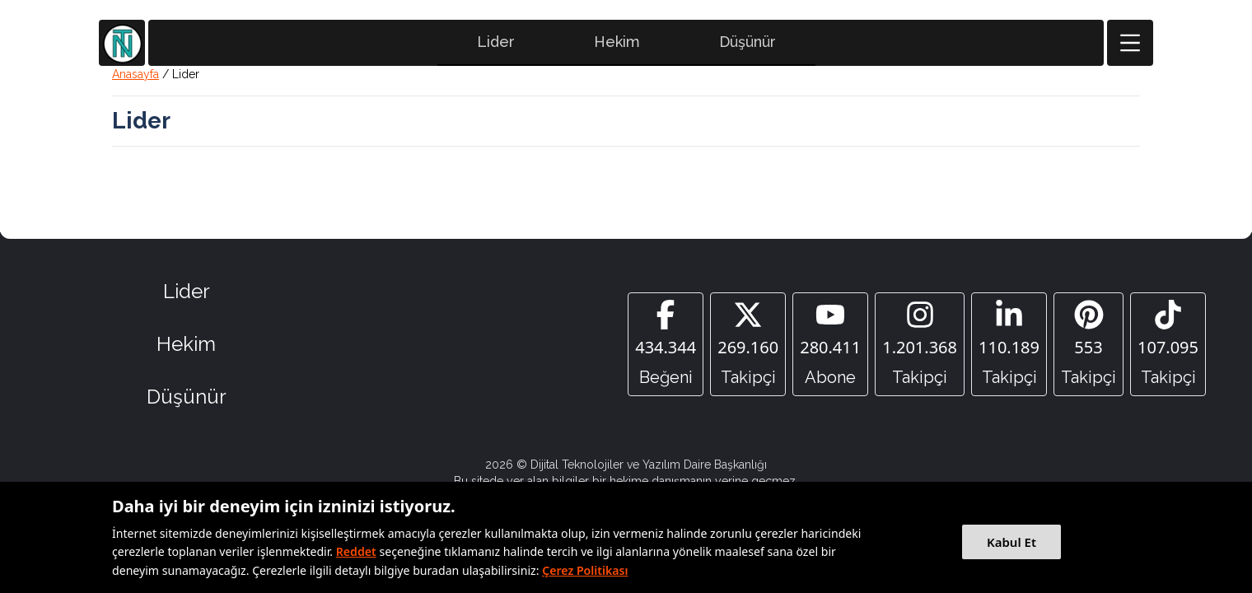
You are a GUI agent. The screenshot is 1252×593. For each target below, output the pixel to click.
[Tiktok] (1168, 344)
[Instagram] (920, 344)
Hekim (617, 41)
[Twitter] (748, 344)
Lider (496, 41)
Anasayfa (135, 74)
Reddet (356, 551)
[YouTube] (830, 344)
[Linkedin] (1009, 344)
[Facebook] (665, 344)
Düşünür (747, 41)
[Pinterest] (1088, 344)
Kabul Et (1011, 542)
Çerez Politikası (585, 570)
